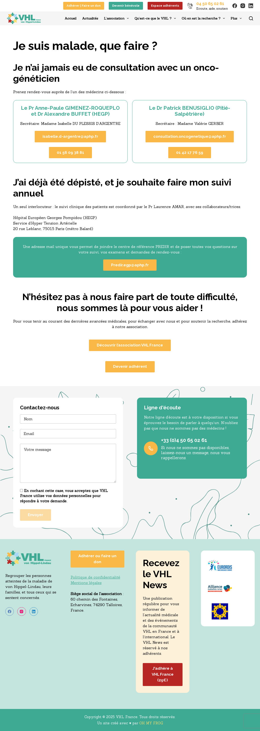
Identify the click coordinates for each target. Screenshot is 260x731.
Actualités (90, 18)
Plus (237, 18)
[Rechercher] (251, 18)
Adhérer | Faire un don (84, 5)
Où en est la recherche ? (204, 18)
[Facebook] (234, 5)
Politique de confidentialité (95, 577)
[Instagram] (242, 5)
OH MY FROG (151, 723)
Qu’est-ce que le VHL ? (156, 18)
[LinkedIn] (251, 5)
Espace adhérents (165, 5)
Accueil (70, 18)
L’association (117, 18)
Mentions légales (86, 582)
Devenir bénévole (126, 5)
